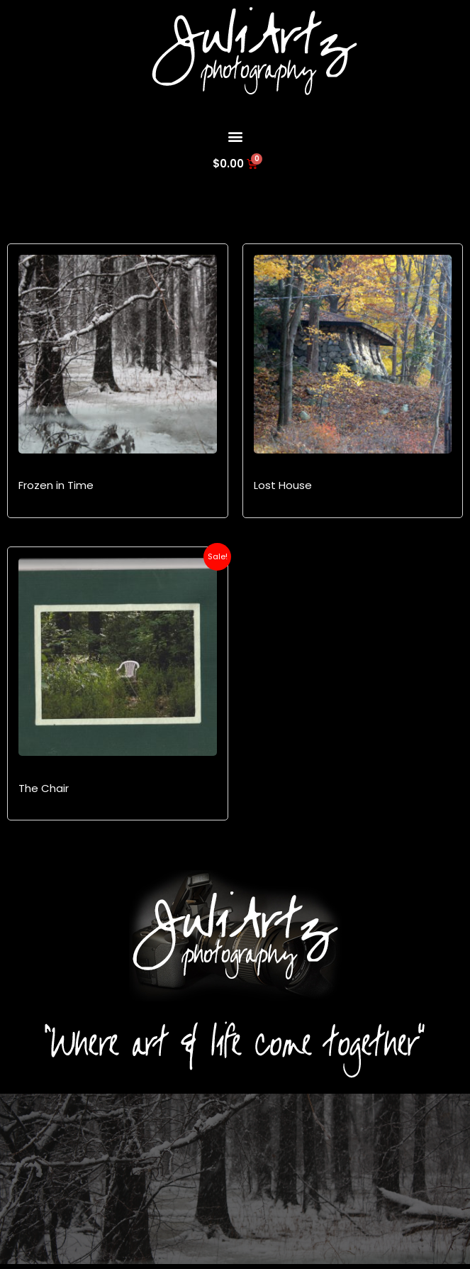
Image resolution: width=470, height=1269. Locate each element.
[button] (235, 136)
